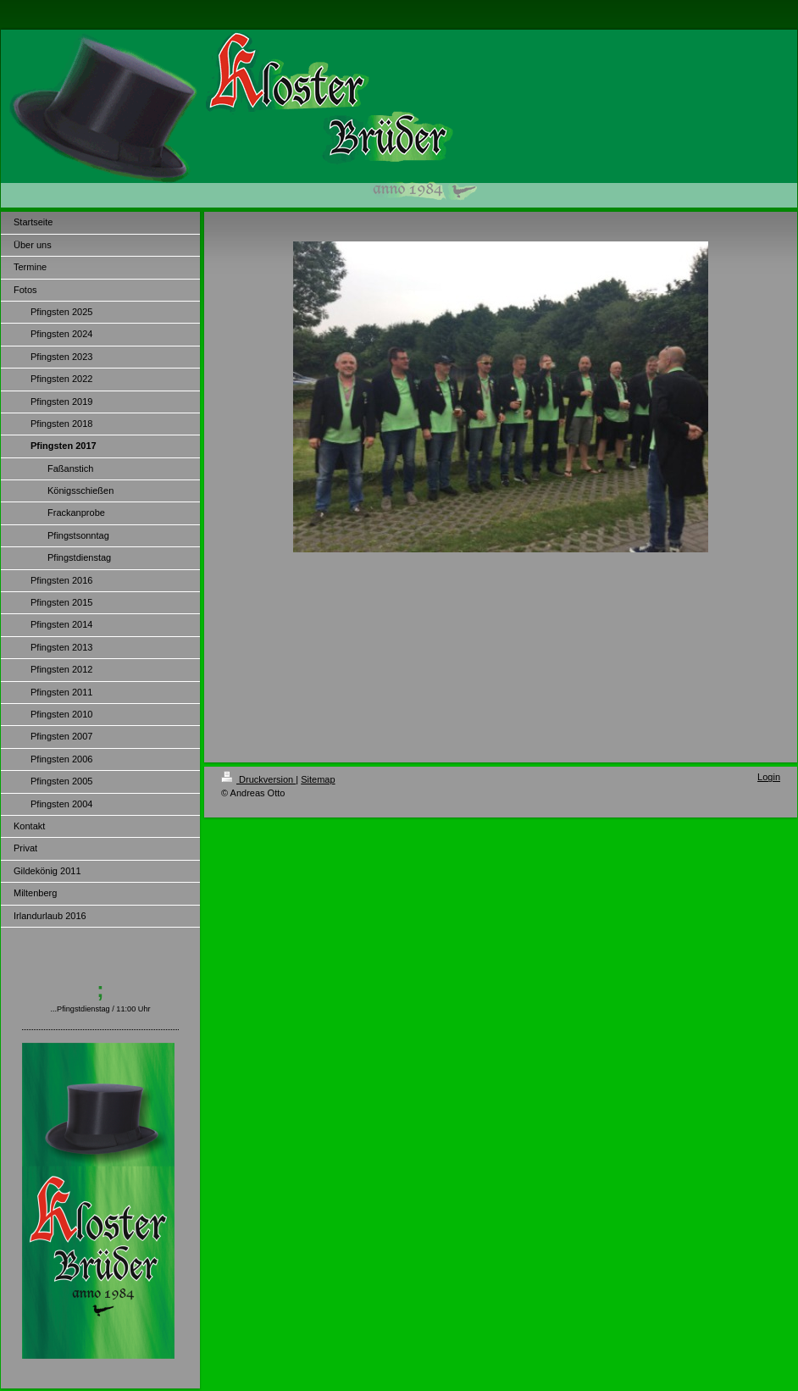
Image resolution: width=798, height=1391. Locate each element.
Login (768, 777)
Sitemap (318, 779)
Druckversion (258, 779)
